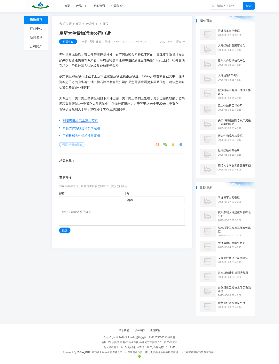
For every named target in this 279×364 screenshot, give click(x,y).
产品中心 (82, 5)
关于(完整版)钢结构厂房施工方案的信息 (234, 122)
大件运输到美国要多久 (231, 45)
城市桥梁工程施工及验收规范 (234, 229)
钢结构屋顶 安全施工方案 (80, 120)
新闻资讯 (99, 5)
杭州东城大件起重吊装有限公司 (234, 214)
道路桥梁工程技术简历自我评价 (234, 289)
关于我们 (124, 330)
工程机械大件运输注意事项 (81, 135)
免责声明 (155, 330)
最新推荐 (36, 19)
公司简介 (117, 5)
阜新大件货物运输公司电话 (81, 128)
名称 (127, 193)
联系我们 (139, 330)
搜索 (248, 5)
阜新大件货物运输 (72, 144)
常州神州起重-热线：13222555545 (144, 337)
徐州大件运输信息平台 (231, 60)
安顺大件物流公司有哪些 (233, 257)
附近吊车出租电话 (229, 30)
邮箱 (62, 193)
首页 (67, 5)
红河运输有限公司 (229, 150)
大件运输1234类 (228, 75)
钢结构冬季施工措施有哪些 (234, 165)
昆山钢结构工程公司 (230, 105)
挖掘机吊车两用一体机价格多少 (234, 92)
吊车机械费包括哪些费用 (233, 272)
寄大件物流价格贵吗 (230, 135)
